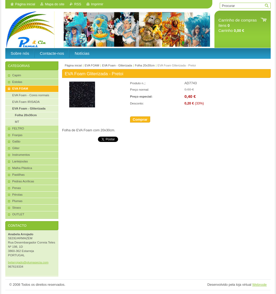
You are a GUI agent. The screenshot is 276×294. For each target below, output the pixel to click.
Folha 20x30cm (144, 65)
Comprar (140, 119)
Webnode (259, 285)
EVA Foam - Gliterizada (117, 65)
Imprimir (97, 4)
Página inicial (25, 4)
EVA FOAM (92, 65)
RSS (77, 4)
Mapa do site (54, 4)
